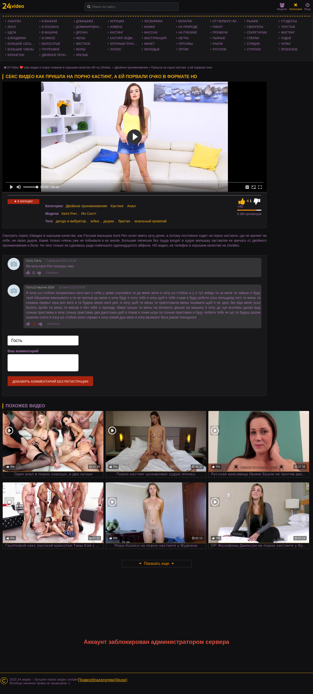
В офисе (48, 38)
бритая (124, 221)
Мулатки (185, 21)
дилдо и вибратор (71, 221)
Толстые (288, 27)
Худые (286, 38)
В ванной (49, 21)
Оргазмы (186, 44)
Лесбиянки (153, 21)
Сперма (253, 38)
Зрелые (82, 55)
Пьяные (219, 38)
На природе (188, 27)
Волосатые (51, 44)
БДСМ (12, 32)
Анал (12, 27)
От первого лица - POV (227, 21)
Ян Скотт (89, 213)
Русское (220, 49)
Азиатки (14, 21)
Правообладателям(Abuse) (102, 680)
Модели (282, 7)
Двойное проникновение (56, 55)
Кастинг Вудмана (124, 38)
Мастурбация (155, 38)
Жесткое (83, 44)
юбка (94, 221)
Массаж (150, 32)
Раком (218, 44)
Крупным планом (124, 44)
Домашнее (84, 21)
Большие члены (21, 49)
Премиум (220, 32)
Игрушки (117, 21)
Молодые (152, 49)
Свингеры (255, 27)
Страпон (254, 49)
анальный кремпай (150, 221)
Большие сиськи (21, 44)
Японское (289, 49)
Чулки (286, 44)
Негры (184, 38)
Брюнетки (16, 55)
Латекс (115, 49)
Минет (149, 44)
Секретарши (257, 32)
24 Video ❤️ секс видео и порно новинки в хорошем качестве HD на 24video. (59, 67)
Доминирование (89, 27)
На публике (188, 32)
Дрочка (82, 32)
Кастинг (116, 32)
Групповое (51, 49)
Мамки (149, 27)
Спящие (253, 44)
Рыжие (252, 21)
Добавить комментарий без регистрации (50, 381)
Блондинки (17, 38)
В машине (50, 32)
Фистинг (288, 32)
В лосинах (50, 27)
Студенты (289, 21)
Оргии (184, 49)
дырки (108, 221)
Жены (80, 38)
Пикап (218, 27)
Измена (116, 27)
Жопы (81, 49)
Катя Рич (69, 213)
